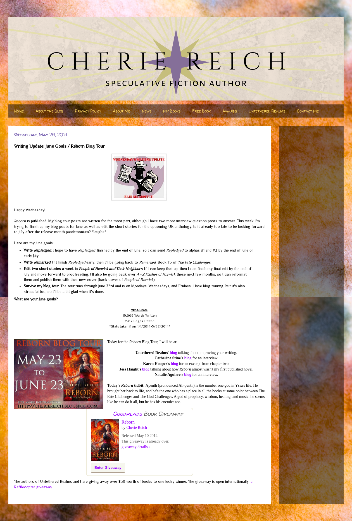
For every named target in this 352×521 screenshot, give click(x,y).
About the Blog (49, 111)
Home (19, 111)
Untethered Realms (267, 111)
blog (173, 353)
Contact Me (308, 111)
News (146, 111)
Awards (229, 111)
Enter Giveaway (108, 467)
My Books (171, 111)
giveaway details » (136, 447)
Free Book (201, 111)
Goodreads (127, 413)
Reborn (128, 422)
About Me (121, 111)
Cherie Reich (137, 428)
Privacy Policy (88, 111)
